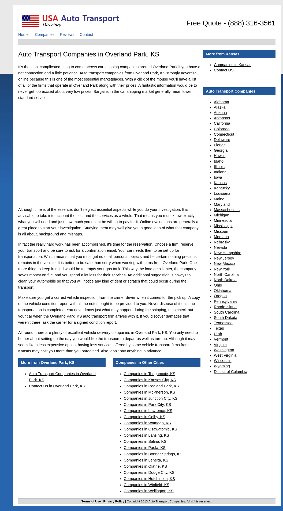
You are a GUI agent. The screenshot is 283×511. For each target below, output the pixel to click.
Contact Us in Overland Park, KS (57, 386)
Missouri (221, 231)
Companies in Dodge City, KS (149, 472)
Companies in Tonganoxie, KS (150, 374)
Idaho (219, 161)
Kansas (220, 183)
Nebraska (222, 242)
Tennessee (223, 323)
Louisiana (222, 193)
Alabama (221, 102)
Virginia (220, 344)
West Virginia (225, 355)
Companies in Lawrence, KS (148, 411)
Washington (224, 350)
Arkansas (222, 118)
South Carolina (226, 312)
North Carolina (226, 274)
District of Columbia (230, 371)
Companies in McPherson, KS (149, 392)
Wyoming (222, 366)
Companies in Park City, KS (147, 404)
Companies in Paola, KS (145, 447)
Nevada (220, 247)
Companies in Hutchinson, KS (149, 478)
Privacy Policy (113, 501)
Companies (44, 34)
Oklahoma (223, 290)
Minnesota (223, 220)
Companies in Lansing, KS (146, 435)
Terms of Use (91, 501)
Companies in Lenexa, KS (146, 460)
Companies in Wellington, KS (149, 491)
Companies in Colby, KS (144, 417)
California (222, 123)
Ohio (218, 285)
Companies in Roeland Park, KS (151, 386)
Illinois (219, 167)
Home (23, 34)
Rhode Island (225, 307)
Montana (221, 237)
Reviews (67, 34)
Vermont (221, 339)
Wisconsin (223, 361)
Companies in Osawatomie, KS (150, 429)
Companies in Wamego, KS (147, 423)
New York (222, 269)
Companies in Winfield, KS (146, 485)
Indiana (220, 172)
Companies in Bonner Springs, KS (153, 454)
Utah (218, 334)
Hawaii (219, 156)
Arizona (220, 112)
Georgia (221, 150)
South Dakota (225, 317)
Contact (86, 34)
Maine (219, 199)
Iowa (218, 177)
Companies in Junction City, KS (151, 398)
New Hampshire (227, 253)
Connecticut (224, 134)
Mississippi (223, 226)
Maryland (222, 204)
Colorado (221, 129)
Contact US (224, 70)
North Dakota (225, 280)
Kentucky (222, 188)
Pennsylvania (225, 301)
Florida (220, 145)
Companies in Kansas (232, 65)
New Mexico (224, 263)
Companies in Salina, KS (145, 441)
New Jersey (224, 258)
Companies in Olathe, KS (145, 466)
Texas (219, 328)
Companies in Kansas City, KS (150, 380)
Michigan (221, 215)
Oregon (220, 296)
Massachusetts (227, 210)
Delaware (222, 140)
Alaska (219, 107)
